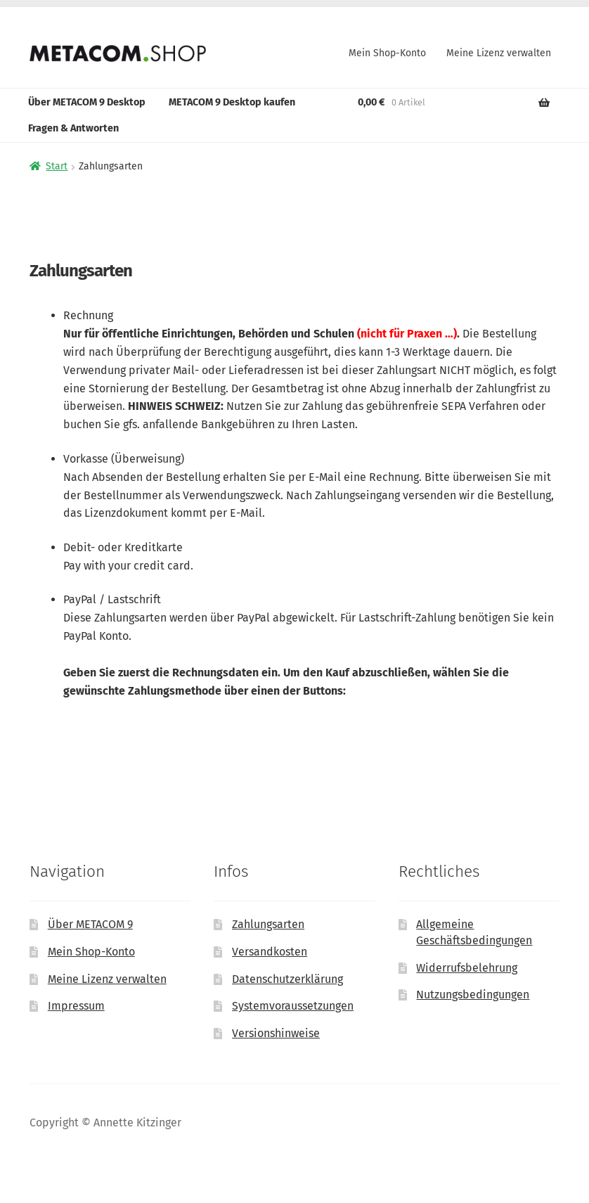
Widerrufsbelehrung (466, 967)
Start (56, 166)
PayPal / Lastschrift (112, 599)
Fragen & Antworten (73, 128)
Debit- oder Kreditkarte (123, 547)
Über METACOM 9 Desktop (86, 102)
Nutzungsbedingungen (472, 994)
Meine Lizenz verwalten (498, 53)
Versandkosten (269, 951)
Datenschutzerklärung (287, 979)
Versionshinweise (276, 1033)
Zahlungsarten (268, 924)
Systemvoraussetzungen (293, 1005)
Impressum (76, 1005)
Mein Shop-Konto (387, 53)
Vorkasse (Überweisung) (123, 458)
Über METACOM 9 (90, 924)
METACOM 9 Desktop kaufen (232, 102)
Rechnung (88, 315)
